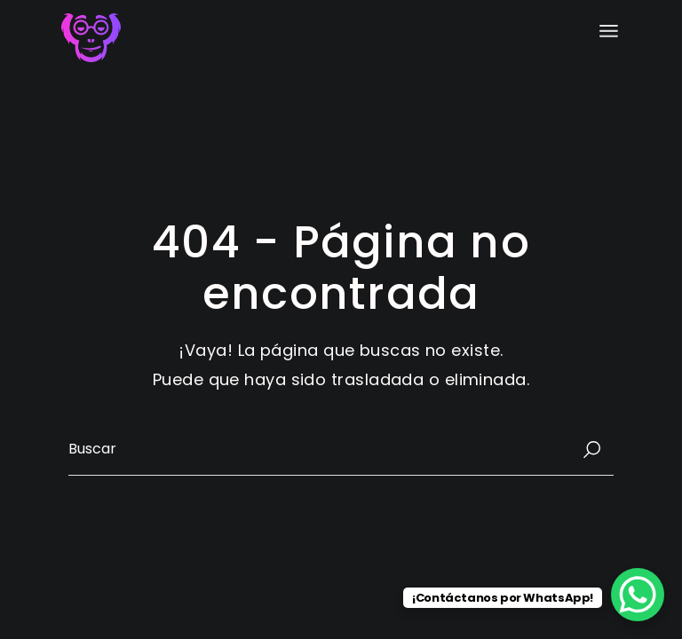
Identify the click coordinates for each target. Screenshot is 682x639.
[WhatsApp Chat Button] (637, 594)
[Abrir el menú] (609, 31)
